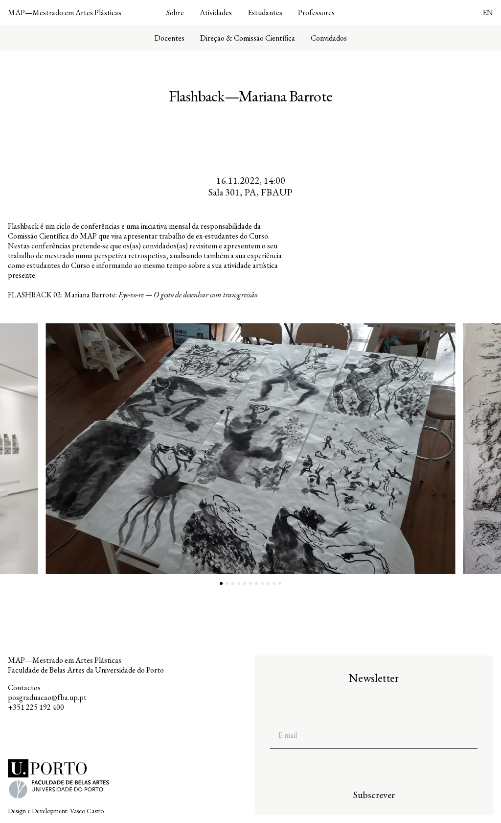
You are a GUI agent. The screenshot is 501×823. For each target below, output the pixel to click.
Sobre (175, 13)
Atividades (216, 13)
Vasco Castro (87, 810)
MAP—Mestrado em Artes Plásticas (64, 12)
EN (487, 12)
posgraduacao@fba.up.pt (47, 697)
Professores (316, 13)
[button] (125, 448)
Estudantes (265, 13)
